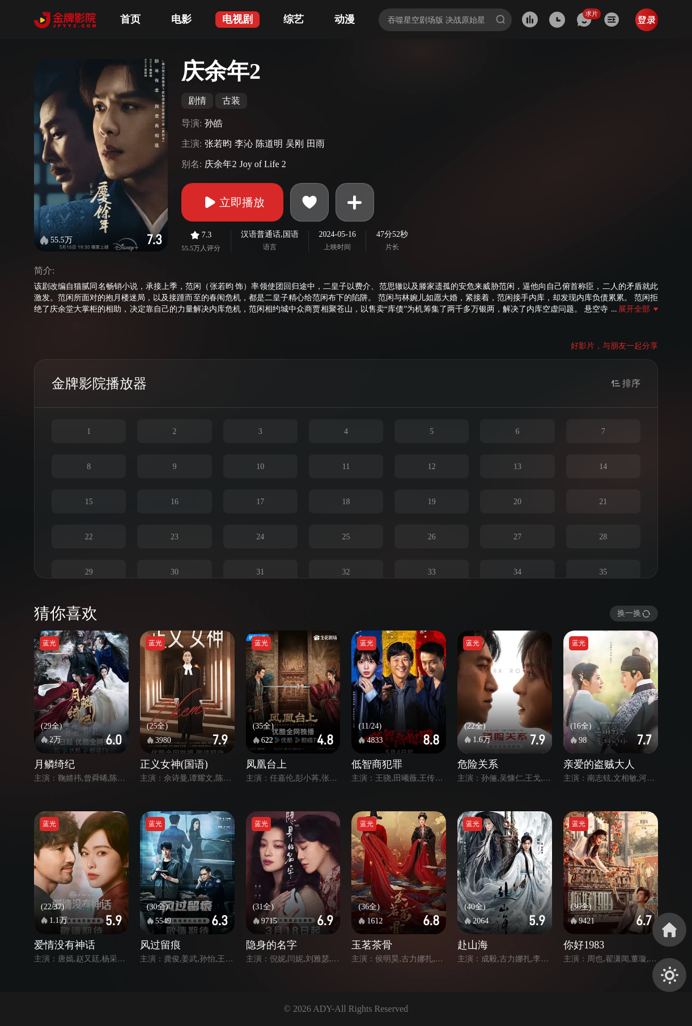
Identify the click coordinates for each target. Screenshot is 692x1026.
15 (89, 501)
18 (346, 501)
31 (260, 572)
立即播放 (232, 202)
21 (603, 501)
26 (432, 537)
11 (346, 466)
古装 (231, 100)
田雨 (316, 143)
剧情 (197, 100)
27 (517, 537)
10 (260, 466)
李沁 (244, 143)
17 (260, 501)
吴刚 (295, 143)
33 (432, 572)
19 (432, 501)
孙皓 (214, 123)
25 (346, 537)
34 (517, 572)
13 (517, 466)
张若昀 (218, 143)
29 (89, 572)
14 (603, 466)
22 (89, 537)
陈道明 (269, 143)
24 (260, 537)
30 (175, 572)
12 (432, 466)
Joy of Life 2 (262, 164)
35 (603, 572)
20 (517, 501)
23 (175, 537)
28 (603, 537)
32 (346, 572)
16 (175, 501)
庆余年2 (220, 164)
